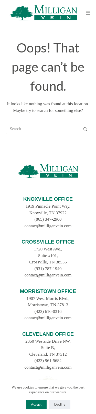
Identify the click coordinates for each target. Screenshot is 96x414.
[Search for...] (43, 129)
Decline (59, 404)
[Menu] (88, 12)
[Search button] (85, 129)
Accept (36, 404)
